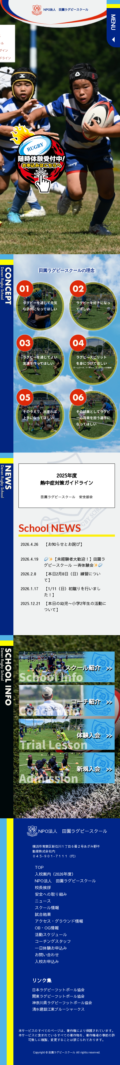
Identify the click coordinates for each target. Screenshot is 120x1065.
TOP (39, 867)
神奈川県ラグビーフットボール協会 (62, 1002)
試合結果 (43, 914)
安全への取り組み (51, 894)
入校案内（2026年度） (55, 874)
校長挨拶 (43, 887)
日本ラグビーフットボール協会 (58, 989)
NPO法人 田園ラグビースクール (65, 880)
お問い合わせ (47, 954)
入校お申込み (47, 961)
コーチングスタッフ (53, 941)
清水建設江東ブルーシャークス (58, 1009)
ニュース (43, 901)
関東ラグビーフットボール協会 (58, 996)
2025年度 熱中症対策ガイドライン (66, 486)
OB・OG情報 (47, 927)
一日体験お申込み (51, 948)
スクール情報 (47, 907)
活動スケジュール (51, 934)
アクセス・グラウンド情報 (59, 921)
